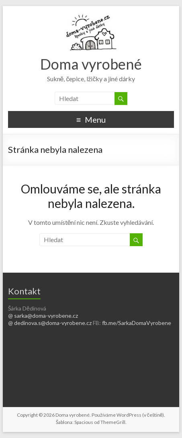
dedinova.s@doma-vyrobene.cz (53, 322)
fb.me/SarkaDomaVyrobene (136, 322)
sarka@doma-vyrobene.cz (46, 315)
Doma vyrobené (91, 64)
